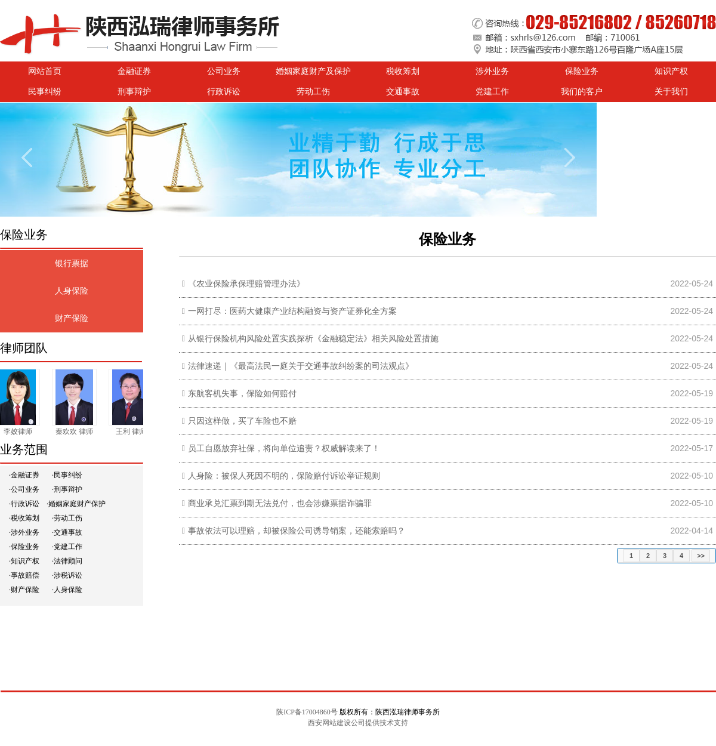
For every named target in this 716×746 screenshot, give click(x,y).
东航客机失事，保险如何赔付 (242, 393)
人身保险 (71, 290)
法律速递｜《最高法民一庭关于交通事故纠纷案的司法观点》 (300, 366)
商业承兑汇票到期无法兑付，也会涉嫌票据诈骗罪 (280, 503)
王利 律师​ (133, 431)
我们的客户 (582, 91)
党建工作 (492, 91)
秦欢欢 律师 (76, 431)
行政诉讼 (223, 91)
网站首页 (44, 71)
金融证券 (134, 71)
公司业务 (223, 71)
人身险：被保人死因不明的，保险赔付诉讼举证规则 (284, 475)
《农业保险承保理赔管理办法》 (246, 283)
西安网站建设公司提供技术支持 (358, 723)
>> (701, 555)
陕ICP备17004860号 (307, 712)
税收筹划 (402, 71)
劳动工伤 (313, 91)
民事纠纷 (44, 91)
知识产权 (671, 71)
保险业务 (581, 71)
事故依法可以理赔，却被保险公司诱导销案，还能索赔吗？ (296, 530)
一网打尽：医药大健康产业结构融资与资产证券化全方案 (292, 311)
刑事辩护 (134, 91)
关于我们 (671, 91)
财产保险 (71, 318)
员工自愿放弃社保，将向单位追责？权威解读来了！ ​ (285, 448)
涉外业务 (492, 71)
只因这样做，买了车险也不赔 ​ (243, 421)
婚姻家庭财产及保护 (313, 71)
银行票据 (71, 263)
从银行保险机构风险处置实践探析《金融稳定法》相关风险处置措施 (313, 338)
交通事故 (402, 91)
